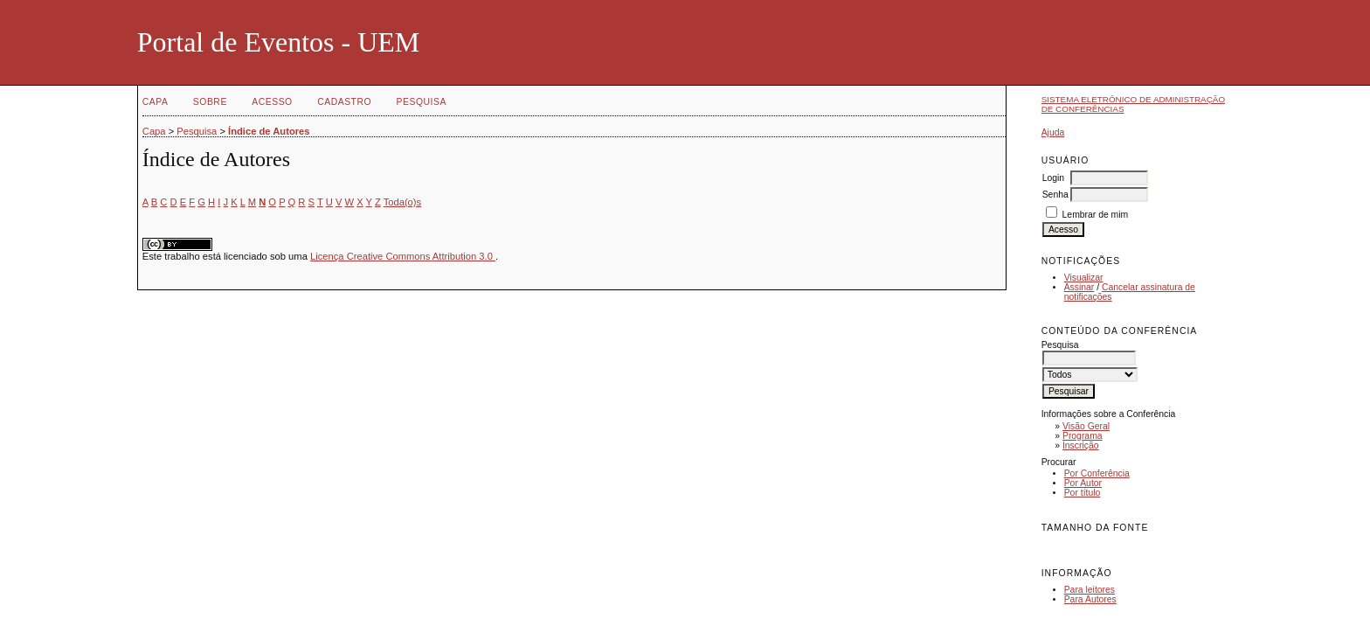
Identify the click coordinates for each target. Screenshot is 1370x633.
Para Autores (1090, 599)
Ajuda (1053, 132)
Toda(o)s (403, 202)
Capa (155, 102)
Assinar (1079, 287)
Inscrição (1080, 445)
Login (1053, 178)
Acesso (272, 102)
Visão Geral (1086, 426)
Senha (1055, 194)
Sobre (210, 102)
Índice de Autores (268, 131)
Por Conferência (1097, 473)
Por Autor (1083, 483)
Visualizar (1084, 277)
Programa (1082, 436)
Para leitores (1089, 590)
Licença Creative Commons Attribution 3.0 (402, 256)
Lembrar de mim (1095, 214)
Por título (1082, 492)
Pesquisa (421, 102)
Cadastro (344, 102)
